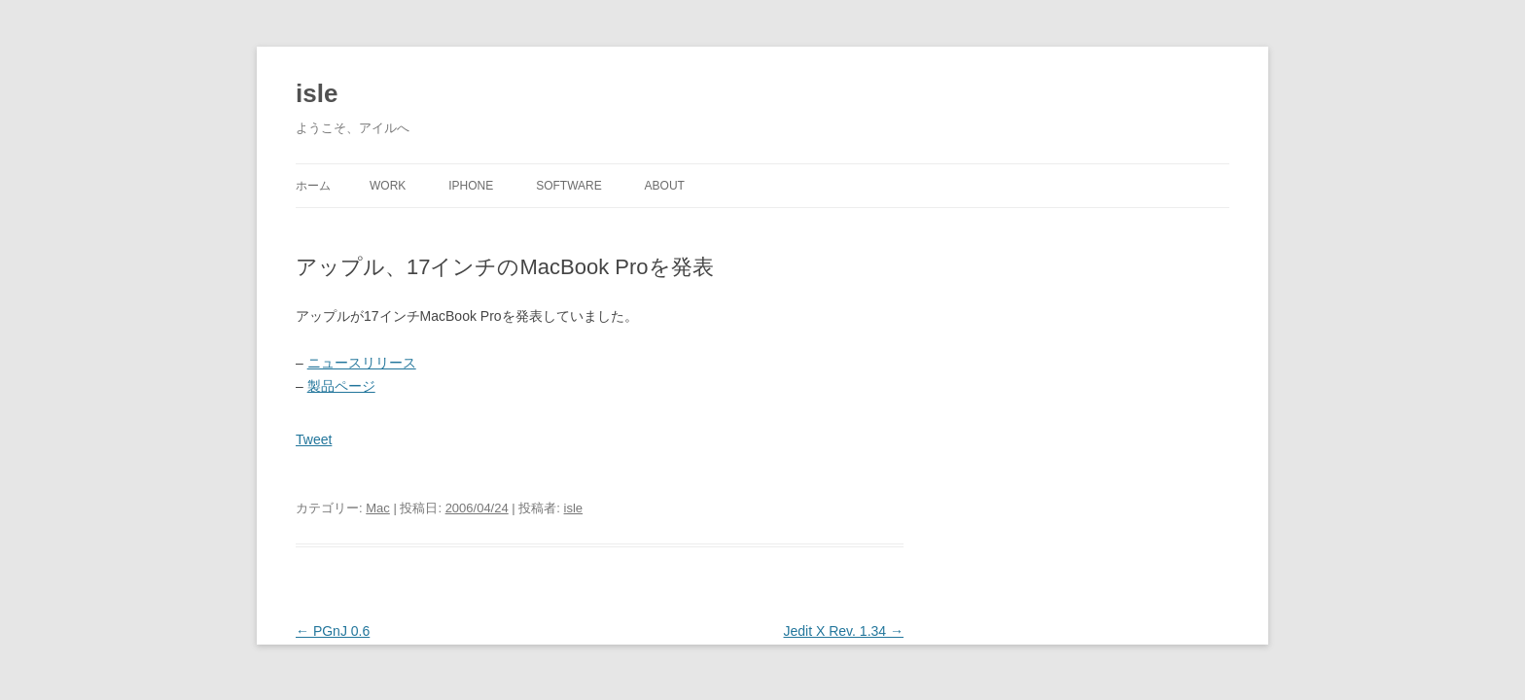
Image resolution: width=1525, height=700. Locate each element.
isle (316, 93)
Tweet (314, 439)
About (665, 185)
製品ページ (341, 386)
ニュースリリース (361, 362)
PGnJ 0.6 (333, 631)
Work (388, 185)
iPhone (470, 185)
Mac (378, 508)
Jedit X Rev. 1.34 (844, 631)
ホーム (313, 185)
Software (569, 185)
